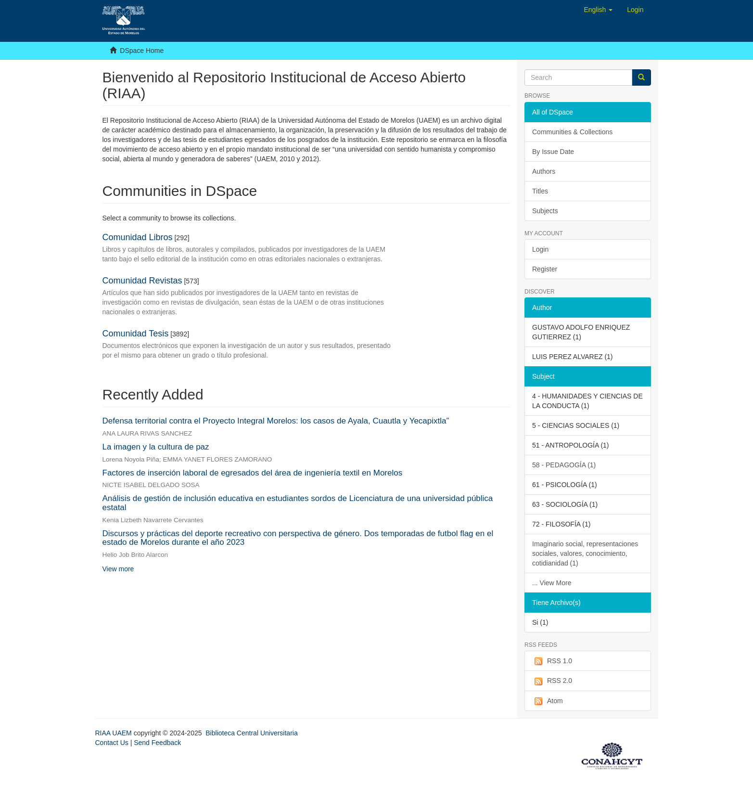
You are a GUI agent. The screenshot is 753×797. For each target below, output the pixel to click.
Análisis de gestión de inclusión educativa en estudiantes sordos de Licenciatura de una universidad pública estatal (297, 503)
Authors (543, 171)
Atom (547, 701)
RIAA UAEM (114, 733)
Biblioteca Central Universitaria (251, 733)
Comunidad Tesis (135, 333)
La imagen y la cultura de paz (155, 446)
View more (118, 569)
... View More (551, 583)
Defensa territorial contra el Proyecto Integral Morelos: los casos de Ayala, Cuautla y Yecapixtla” (275, 420)
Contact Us (111, 742)
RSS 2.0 (552, 681)
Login (540, 249)
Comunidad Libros (137, 237)
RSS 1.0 (552, 661)
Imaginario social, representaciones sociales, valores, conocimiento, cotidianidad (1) (585, 553)
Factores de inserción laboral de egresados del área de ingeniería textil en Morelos (252, 472)
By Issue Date (553, 151)
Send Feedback (157, 742)
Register (544, 269)
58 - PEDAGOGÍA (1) (564, 465)
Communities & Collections (572, 132)
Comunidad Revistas (142, 280)
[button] (598, 9)
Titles (540, 191)
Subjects (545, 211)
